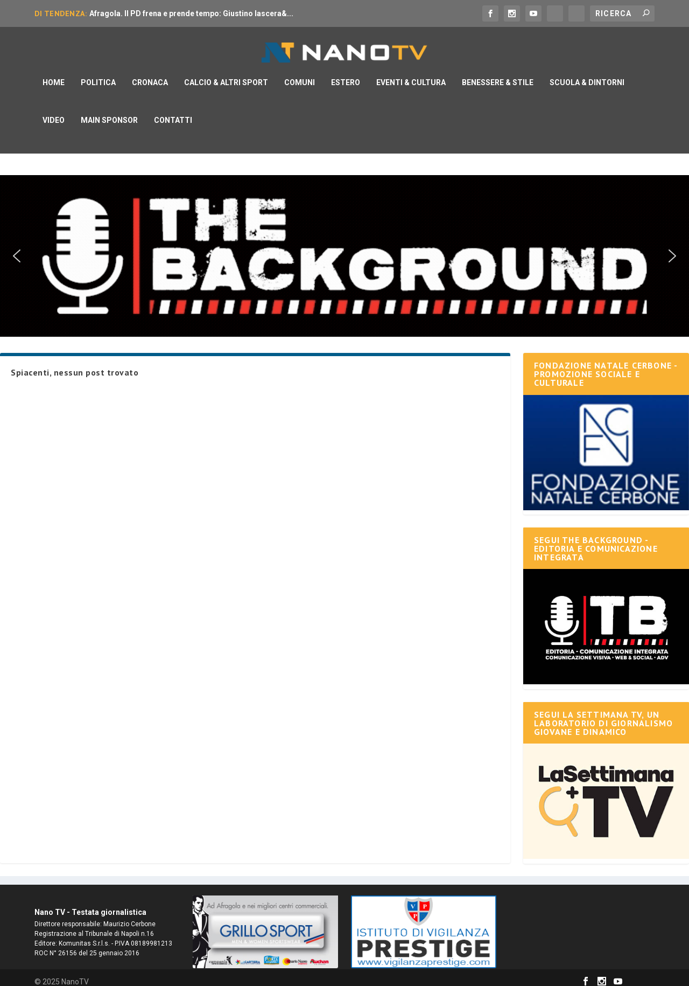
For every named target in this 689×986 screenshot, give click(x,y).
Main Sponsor (109, 112)
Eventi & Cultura (411, 74)
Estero (345, 74)
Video (54, 112)
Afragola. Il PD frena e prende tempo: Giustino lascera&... (191, 13)
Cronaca (150, 74)
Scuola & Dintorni (587, 74)
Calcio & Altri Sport (226, 74)
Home (54, 74)
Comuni (299, 74)
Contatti (173, 112)
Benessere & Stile (497, 74)
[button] (16, 247)
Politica (98, 74)
